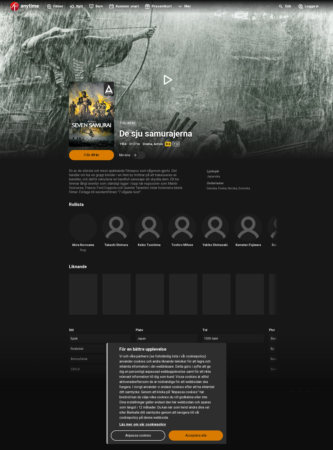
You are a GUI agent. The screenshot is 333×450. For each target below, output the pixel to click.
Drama (147, 144)
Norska (232, 188)
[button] (184, 7)
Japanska (213, 176)
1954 (123, 144)
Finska (222, 188)
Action (158, 144)
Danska (212, 188)
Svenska (244, 188)
